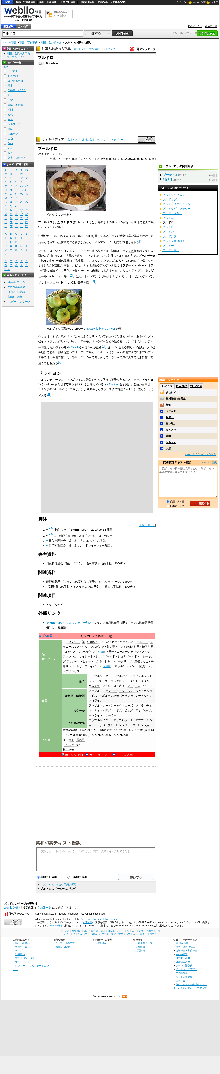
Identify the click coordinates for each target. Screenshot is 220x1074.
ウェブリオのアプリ (66, 943)
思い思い (171, 423)
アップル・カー (98, 705)
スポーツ (13, 133)
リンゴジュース (125, 725)
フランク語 (127, 250)
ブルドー (168, 245)
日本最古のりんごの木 (112, 730)
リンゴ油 (143, 725)
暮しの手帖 (63, 586)
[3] (93, 281)
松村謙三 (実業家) (176, 398)
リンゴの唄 (121, 735)
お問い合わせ (102, 943)
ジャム (73, 341)
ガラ (114, 641)
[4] (48, 394)
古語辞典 (103, 2)
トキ (107, 661)
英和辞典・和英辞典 (186, 950)
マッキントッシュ (126, 666)
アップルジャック (130, 690)
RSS (124, 997)
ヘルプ (214, 2)
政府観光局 (112, 622)
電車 (10, 85)
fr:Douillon (112, 384)
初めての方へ (195, 26)
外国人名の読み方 (51, 42)
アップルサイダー (100, 720)
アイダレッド (71, 641)
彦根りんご (141, 661)
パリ (105, 255)
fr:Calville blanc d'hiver (100, 328)
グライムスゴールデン (134, 641)
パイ (131, 222)
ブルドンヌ (169, 236)
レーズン (80, 357)
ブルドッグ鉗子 (172, 213)
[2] (71, 275)
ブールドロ (109, 685)
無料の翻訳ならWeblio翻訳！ (61, 14)
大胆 (168, 448)
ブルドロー (169, 227)
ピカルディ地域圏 (86, 265)
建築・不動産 (15, 104)
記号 (7, 269)
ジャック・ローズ (122, 705)
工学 (10, 100)
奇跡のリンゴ (87, 730)
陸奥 (142, 666)
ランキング (109, 49)
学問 (10, 109)
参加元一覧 (211, 26)
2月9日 (167, 179)
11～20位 (181, 386)
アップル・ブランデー (103, 690)
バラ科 (97, 636)
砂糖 (119, 336)
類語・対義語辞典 (25, 2)
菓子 (61, 227)
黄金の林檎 (70, 730)
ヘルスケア (14, 124)
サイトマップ (22, 961)
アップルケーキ (98, 676)
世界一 (87, 661)
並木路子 (68, 739)
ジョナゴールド (127, 656)
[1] (140, 241)
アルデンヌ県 (108, 265)
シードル (141, 695)
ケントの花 (125, 646)
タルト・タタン (139, 681)
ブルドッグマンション (176, 204)
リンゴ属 (106, 636)
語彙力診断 (15, 296)
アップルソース (123, 720)
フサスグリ (56, 341)
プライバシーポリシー (27, 958)
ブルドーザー (170, 250)
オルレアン (99, 260)
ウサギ (65, 270)
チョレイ (171, 392)
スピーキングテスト (20, 301)
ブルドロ (44, 154)
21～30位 (196, 386)
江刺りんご (94, 641)
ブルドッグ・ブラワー (176, 208)
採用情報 (140, 950)
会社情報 (140, 947)
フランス (49, 227)
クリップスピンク (93, 646)
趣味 (10, 128)
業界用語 (13, 75)
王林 (106, 641)
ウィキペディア (53, 139)
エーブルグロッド (116, 681)
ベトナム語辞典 (184, 977)
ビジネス (13, 71)
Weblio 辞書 (199, 2)
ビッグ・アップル (135, 710)
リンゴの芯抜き (101, 735)
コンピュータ (15, 80)
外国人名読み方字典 (56, 49)
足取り (170, 417)
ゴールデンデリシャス (131, 651)
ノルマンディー (104, 242)
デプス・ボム (113, 710)
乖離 (168, 436)
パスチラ (94, 685)
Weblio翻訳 (181, 954)
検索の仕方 (21, 947)
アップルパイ (54, 604)
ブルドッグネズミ (173, 194)
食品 (10, 143)
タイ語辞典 (182, 973)
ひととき (171, 429)
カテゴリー (117, 139)
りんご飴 (140, 685)
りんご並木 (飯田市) (141, 730)
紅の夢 (111, 646)
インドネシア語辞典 (186, 969)
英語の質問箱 (16, 291)
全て (6, 67)
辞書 (7, 2)
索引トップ (80, 49)
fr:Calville (74, 347)
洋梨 (89, 379)
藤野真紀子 (53, 581)
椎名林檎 (68, 749)
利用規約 (20, 954)
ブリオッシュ (46, 282)
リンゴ (116, 222)
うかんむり (172, 411)
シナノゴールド (105, 656)
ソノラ (139, 705)
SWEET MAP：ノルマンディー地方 (69, 622)
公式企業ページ (143, 943)
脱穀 (123, 236)
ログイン (181, 2)
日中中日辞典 (68, 2)
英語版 (100, 652)
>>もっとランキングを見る (200, 454)
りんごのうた (72, 744)
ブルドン (168, 231)
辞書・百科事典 (28, 42)
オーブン (80, 352)
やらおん (171, 442)
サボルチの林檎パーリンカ (116, 695)
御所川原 (147, 646)
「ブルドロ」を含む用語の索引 (58, 884)
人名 (10, 148)
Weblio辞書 (56, 925)
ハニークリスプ (122, 661)
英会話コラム (16, 282)
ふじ (79, 666)
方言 (10, 152)
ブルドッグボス (172, 199)
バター (129, 336)
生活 (10, 119)
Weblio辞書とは (23, 943)
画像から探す (62, 947)
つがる (98, 661)
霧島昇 (80, 739)
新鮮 (168, 404)
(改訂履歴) (87, 922)
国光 (111, 651)
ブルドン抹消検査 (173, 241)
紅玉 (137, 646)
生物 (10, 138)
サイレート (86, 656)
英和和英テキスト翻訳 (58, 843)
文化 (10, 114)
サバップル (106, 725)
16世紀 (42, 236)
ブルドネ (168, 217)
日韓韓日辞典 (86, 2)
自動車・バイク (17, 90)
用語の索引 (95, 49)
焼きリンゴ (68, 336)
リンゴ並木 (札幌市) (77, 735)
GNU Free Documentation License (99, 919)
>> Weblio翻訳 (208, 462)
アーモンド (87, 341)
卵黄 (61, 352)
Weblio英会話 (16, 287)
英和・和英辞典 (47, 2)
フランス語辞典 (184, 965)
